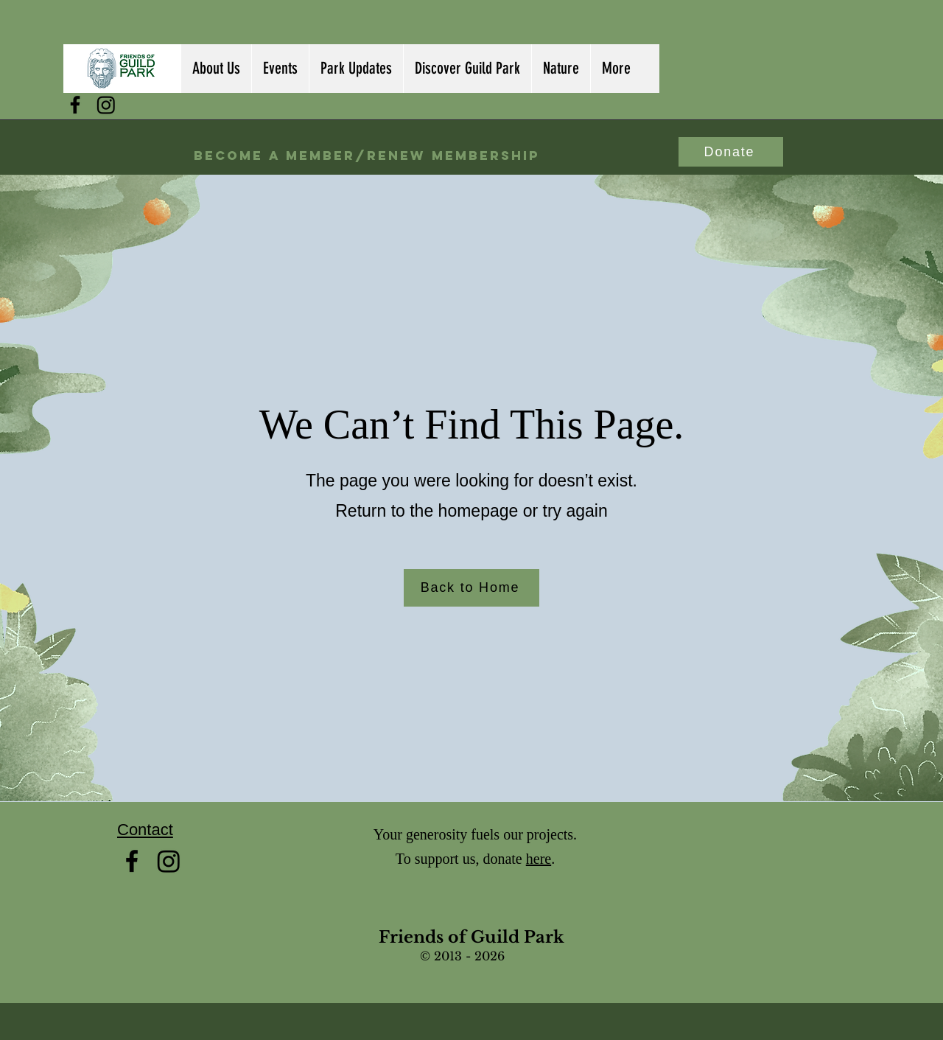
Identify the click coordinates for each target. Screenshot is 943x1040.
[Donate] (731, 152)
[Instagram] (106, 104)
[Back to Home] (471, 588)
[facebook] (75, 104)
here (538, 859)
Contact (145, 829)
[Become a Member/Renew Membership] (367, 156)
